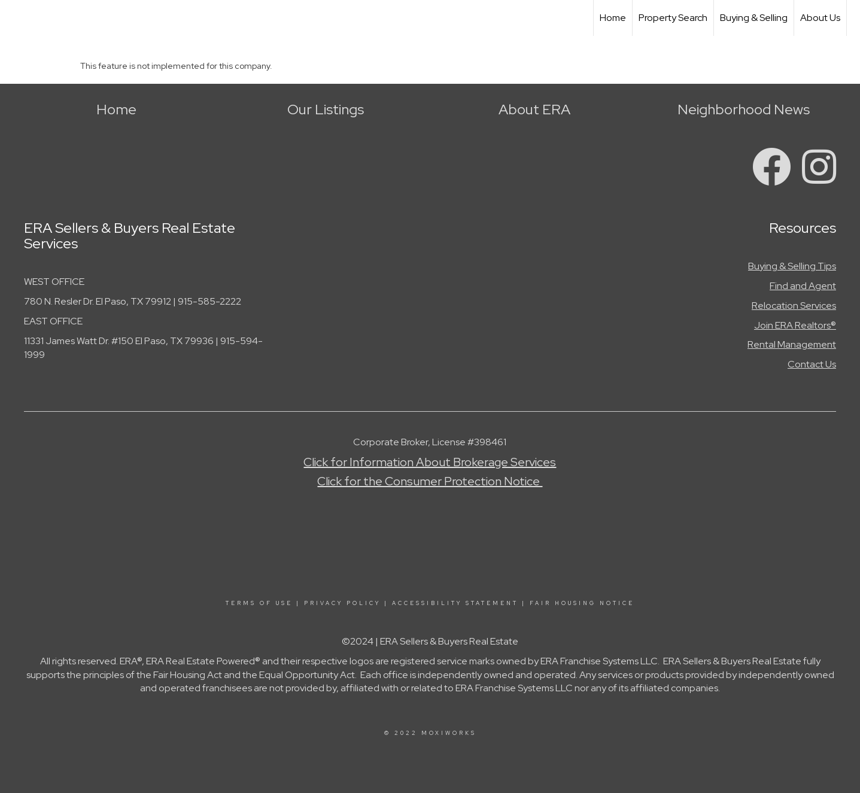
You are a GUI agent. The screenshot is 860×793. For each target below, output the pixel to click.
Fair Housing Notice (582, 603)
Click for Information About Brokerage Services (429, 462)
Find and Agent (803, 285)
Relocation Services (794, 305)
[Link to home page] (15, 18)
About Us (820, 17)
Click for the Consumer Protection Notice (429, 481)
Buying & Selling (754, 17)
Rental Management (791, 344)
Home (613, 17)
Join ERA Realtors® (795, 325)
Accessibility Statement (455, 603)
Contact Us (812, 364)
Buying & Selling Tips (792, 266)
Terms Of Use (259, 603)
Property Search (673, 17)
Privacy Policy (342, 603)
